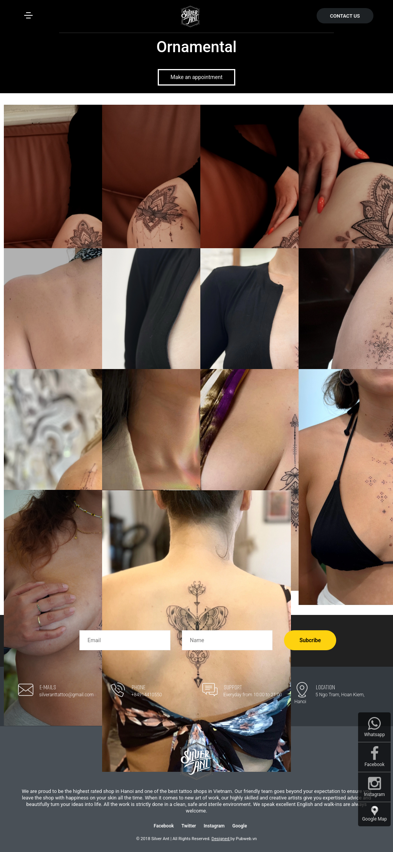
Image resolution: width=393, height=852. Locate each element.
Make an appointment (196, 77)
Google (239, 826)
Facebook (164, 826)
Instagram (214, 826)
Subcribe (310, 640)
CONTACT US (345, 16)
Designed (220, 838)
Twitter (189, 826)
